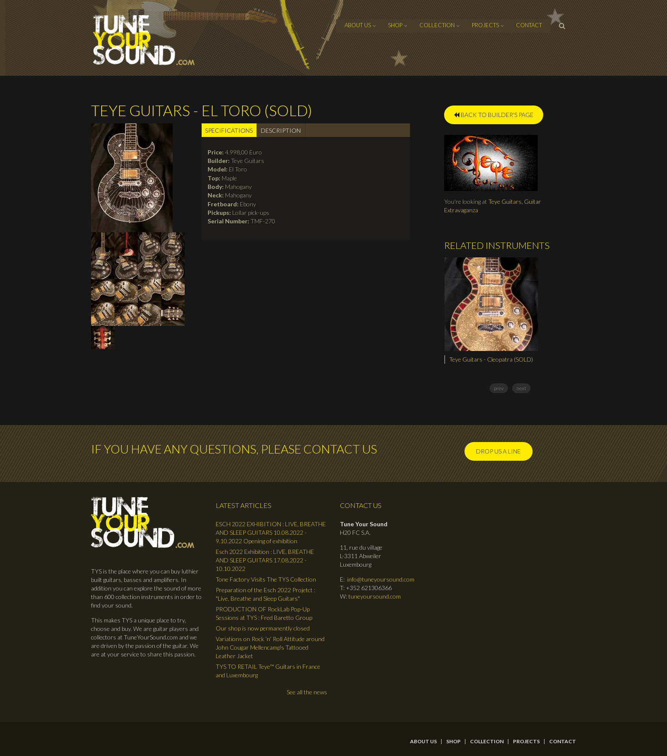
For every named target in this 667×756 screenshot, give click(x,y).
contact (529, 25)
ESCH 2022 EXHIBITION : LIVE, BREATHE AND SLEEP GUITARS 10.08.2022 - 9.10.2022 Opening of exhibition (271, 532)
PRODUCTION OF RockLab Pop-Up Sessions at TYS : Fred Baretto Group (264, 613)
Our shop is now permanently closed (263, 628)
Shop (395, 25)
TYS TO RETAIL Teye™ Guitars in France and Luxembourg (268, 671)
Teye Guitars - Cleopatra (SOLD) (491, 359)
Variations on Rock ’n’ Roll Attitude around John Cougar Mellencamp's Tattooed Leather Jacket (270, 647)
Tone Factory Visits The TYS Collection (266, 579)
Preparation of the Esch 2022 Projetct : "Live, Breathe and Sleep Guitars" (265, 594)
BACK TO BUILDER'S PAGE (493, 114)
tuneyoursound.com (374, 596)
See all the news (307, 692)
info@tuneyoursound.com (380, 579)
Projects (485, 25)
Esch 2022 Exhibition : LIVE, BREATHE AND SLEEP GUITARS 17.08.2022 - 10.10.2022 (265, 560)
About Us (358, 25)
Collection (437, 25)
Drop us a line (498, 451)
